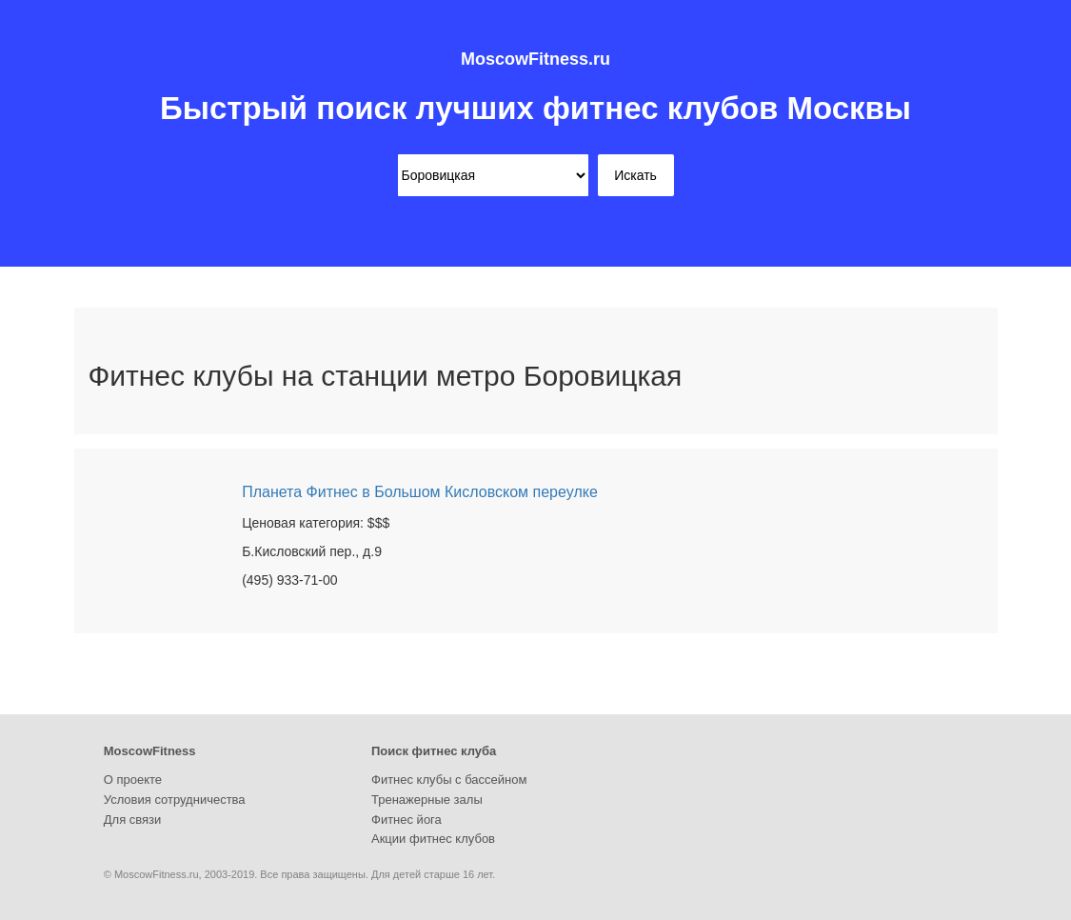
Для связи (133, 819)
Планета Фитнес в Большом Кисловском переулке (420, 492)
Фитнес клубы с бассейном (448, 779)
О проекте (133, 779)
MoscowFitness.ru (535, 59)
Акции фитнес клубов (433, 838)
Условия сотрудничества (175, 799)
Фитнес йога (406, 819)
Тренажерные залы (427, 799)
